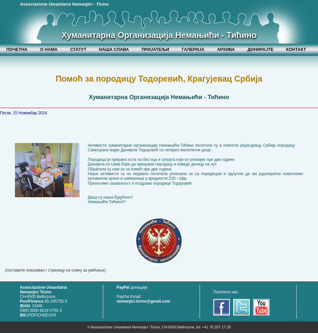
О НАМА (49, 49)
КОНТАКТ (296, 49)
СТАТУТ (78, 49)
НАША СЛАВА (114, 49)
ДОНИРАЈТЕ (260, 49)
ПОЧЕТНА (16, 49)
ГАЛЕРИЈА (193, 49)
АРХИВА (226, 49)
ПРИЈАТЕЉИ (155, 49)
